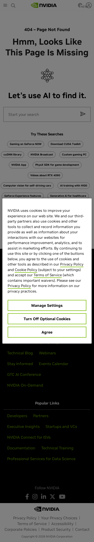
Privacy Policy (72, 264)
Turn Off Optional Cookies (47, 318)
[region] (47, 271)
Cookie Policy (26, 269)
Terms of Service (48, 275)
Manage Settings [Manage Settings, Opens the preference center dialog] (47, 305)
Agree (47, 332)
